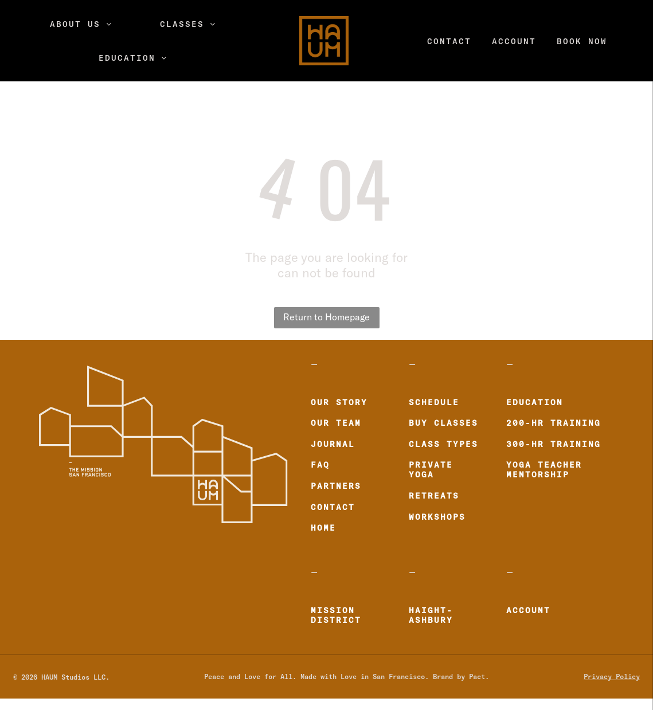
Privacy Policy (612, 676)
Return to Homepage (326, 317)
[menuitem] (81, 24)
